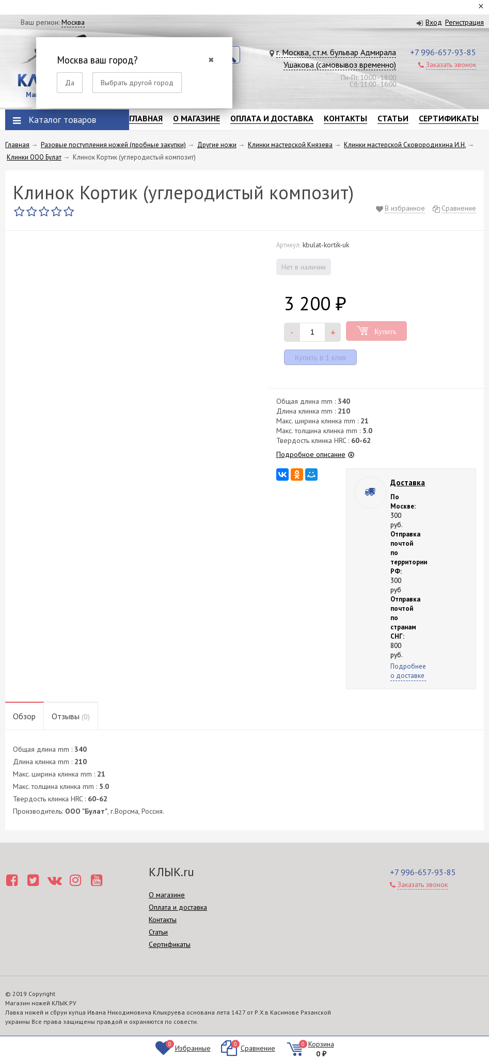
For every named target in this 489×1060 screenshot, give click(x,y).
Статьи (392, 118)
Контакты (345, 118)
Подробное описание (310, 454)
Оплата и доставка (271, 118)
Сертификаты (449, 118)
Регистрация (464, 22)
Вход (433, 22)
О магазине (196, 118)
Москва (73, 22)
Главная (146, 118)
